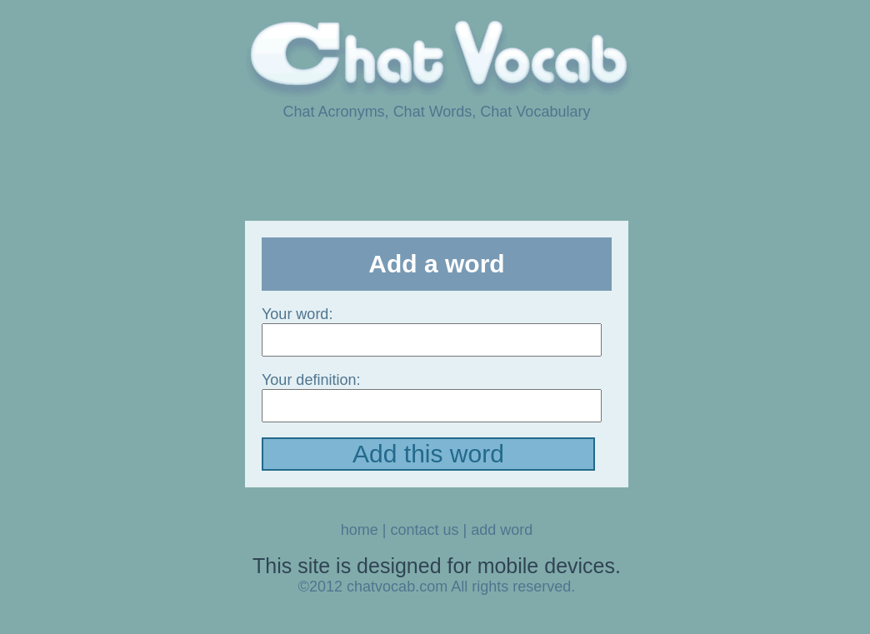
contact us (424, 530)
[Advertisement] (435, 169)
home (359, 530)
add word (501, 530)
